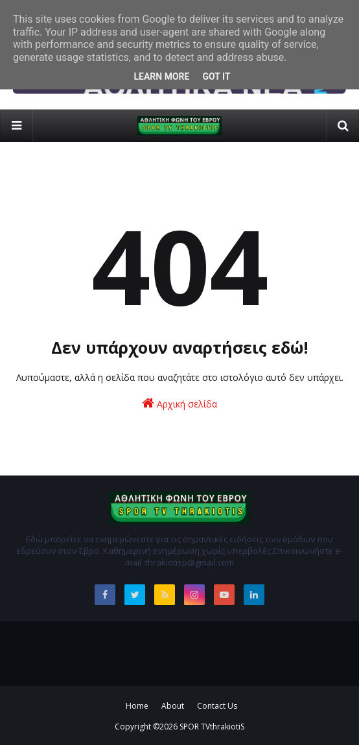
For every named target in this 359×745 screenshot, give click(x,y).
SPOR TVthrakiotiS (212, 726)
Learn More (161, 76)
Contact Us (217, 705)
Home (137, 705)
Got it (216, 76)
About (172, 705)
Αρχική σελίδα (179, 403)
